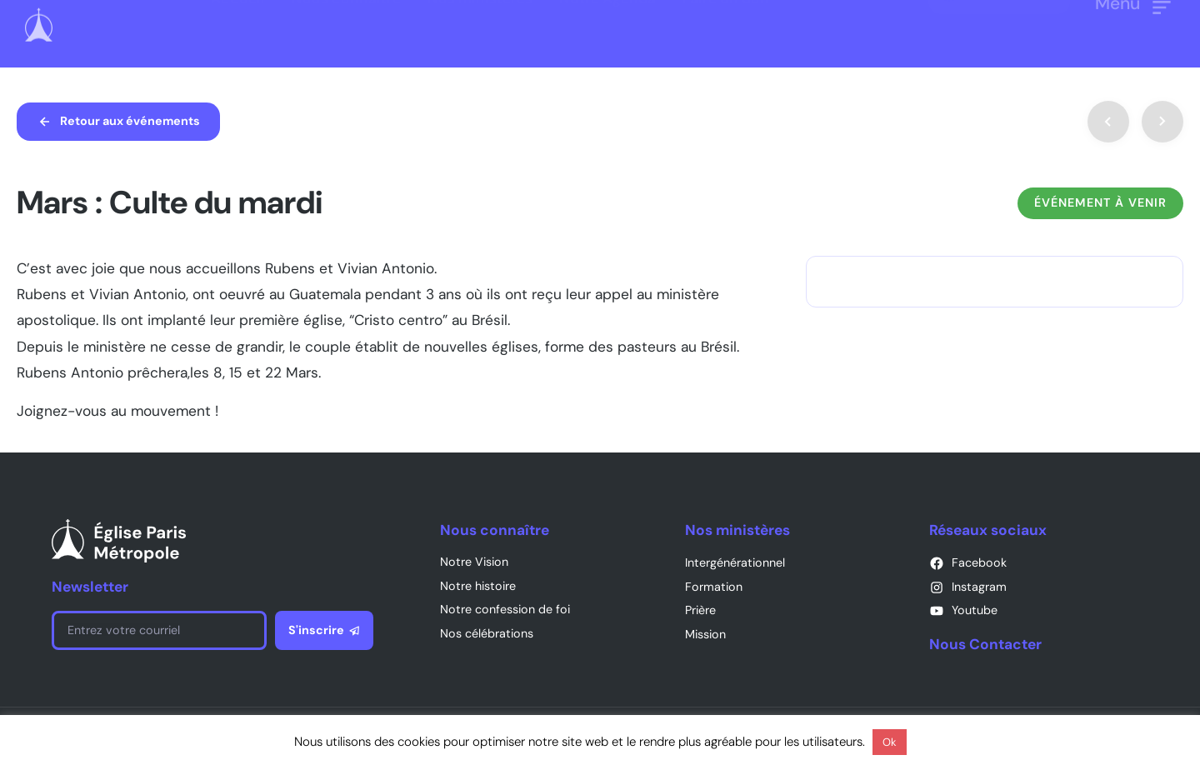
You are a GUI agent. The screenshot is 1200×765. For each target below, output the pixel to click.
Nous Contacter (985, 644)
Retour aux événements (130, 120)
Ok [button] (889, 742)
